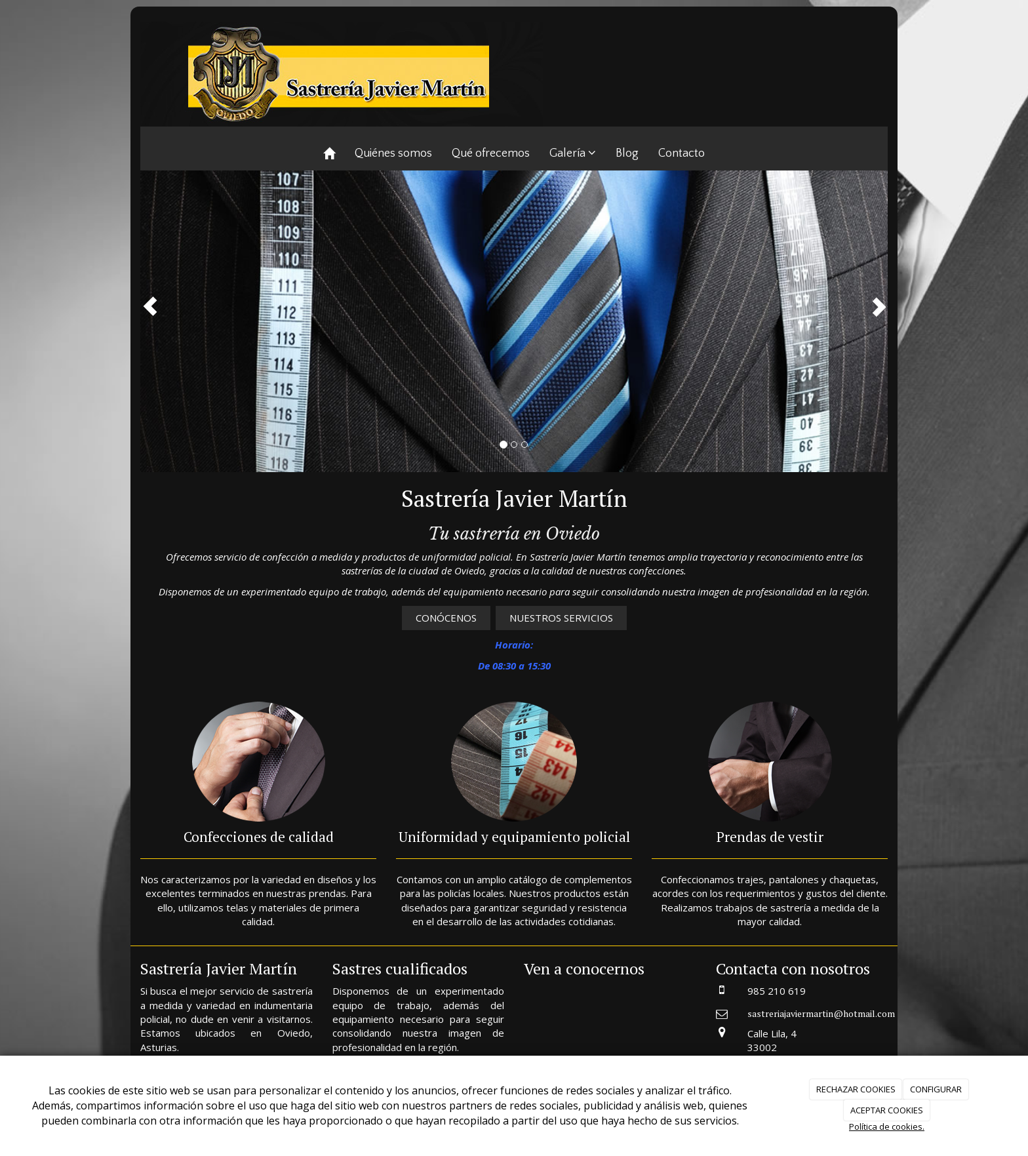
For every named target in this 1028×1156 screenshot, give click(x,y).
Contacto (681, 153)
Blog (627, 153)
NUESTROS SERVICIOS (561, 617)
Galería (572, 153)
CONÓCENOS (446, 617)
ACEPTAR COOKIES (886, 1110)
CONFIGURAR (936, 1089)
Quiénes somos (393, 153)
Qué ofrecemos (491, 153)
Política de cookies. (886, 1126)
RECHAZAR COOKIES (856, 1089)
